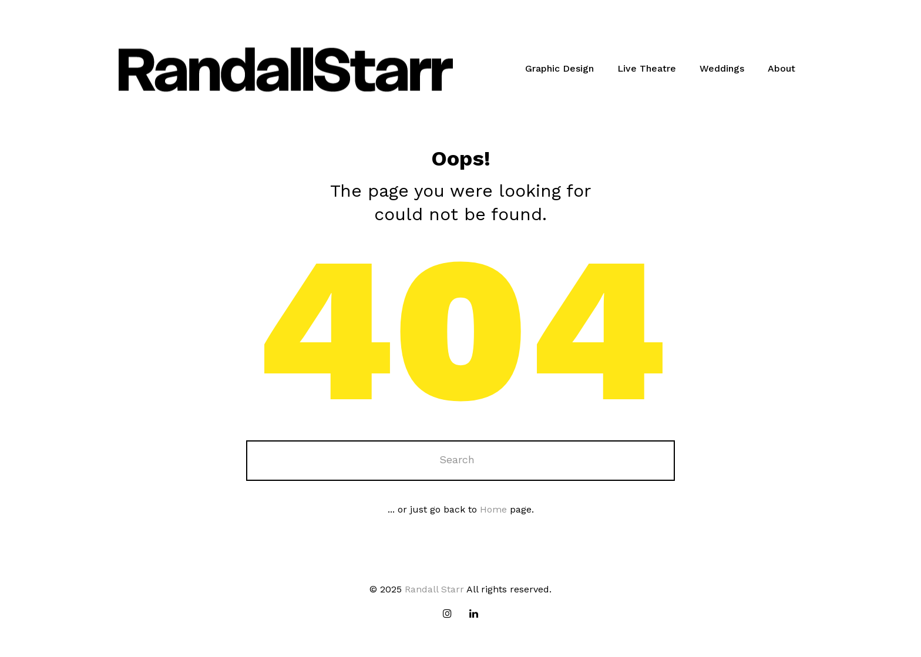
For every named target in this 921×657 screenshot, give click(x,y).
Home (493, 509)
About (781, 68)
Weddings (722, 68)
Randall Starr (434, 589)
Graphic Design (559, 68)
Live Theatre (646, 68)
